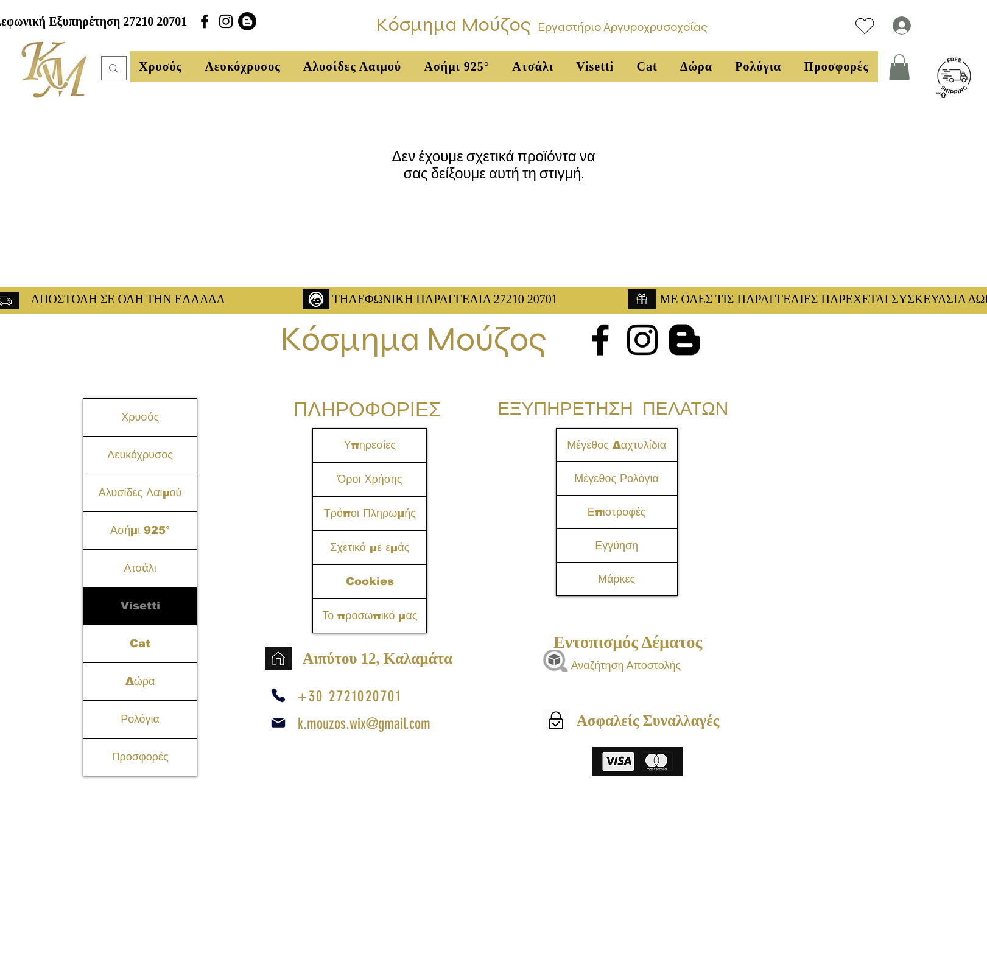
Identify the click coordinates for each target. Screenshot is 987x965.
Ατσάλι (140, 568)
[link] (899, 67)
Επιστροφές (617, 512)
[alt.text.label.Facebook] (204, 21)
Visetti (140, 606)
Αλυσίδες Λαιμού (140, 492)
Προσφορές (140, 757)
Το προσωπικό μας (369, 615)
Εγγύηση (616, 545)
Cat (140, 643)
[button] (160, 66)
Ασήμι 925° (140, 530)
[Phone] (278, 695)
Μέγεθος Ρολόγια (616, 478)
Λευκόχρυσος (140, 455)
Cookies (370, 581)
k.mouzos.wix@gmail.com (364, 723)
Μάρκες (616, 579)
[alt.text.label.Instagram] (226, 21)
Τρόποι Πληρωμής (370, 513)
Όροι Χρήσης (369, 479)
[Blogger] (247, 21)
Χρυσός (140, 417)
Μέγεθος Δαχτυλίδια (616, 445)
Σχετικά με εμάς (369, 547)
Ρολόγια (140, 719)
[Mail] (278, 723)
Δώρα (140, 681)
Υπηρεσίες (370, 445)
